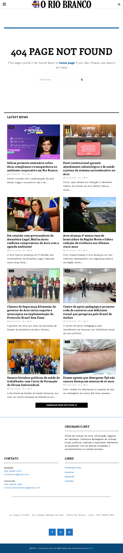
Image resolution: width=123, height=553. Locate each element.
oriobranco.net (73, 467)
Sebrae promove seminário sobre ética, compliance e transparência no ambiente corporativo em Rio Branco (32, 166)
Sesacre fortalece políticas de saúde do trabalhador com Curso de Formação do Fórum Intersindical (33, 381)
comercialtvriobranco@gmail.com (22, 487)
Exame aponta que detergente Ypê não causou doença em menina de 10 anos (89, 379)
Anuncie (69, 472)
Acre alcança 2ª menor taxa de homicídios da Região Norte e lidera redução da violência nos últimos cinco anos (88, 241)
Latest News (17, 117)
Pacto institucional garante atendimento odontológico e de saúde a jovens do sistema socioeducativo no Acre (89, 168)
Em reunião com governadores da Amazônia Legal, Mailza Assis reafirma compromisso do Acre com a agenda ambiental (33, 241)
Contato (69, 481)
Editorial (69, 476)
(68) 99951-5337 (13, 471)
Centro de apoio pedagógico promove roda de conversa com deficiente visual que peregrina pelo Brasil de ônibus (88, 312)
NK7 (91, 548)
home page (67, 62)
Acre (11, 127)
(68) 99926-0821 (13, 484)
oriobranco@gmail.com (16, 474)
